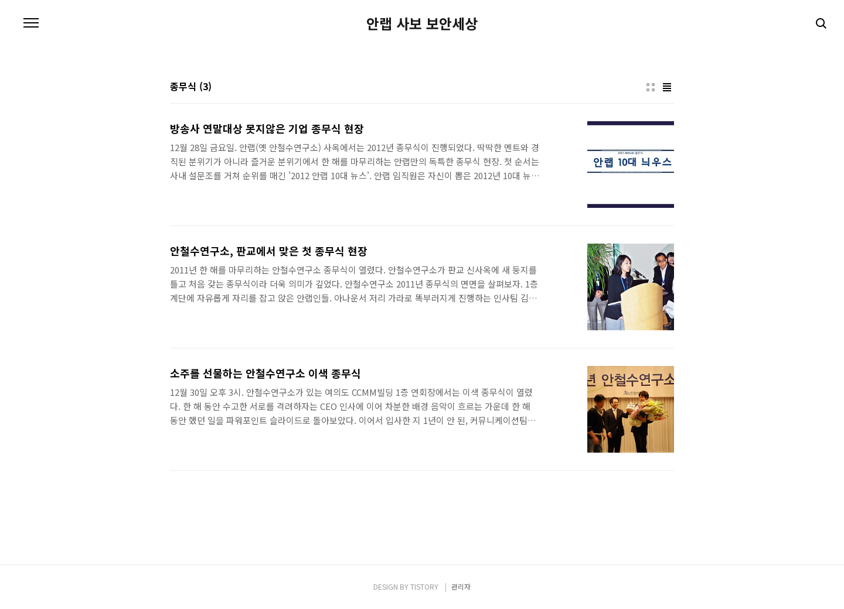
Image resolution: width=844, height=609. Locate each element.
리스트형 (667, 87)
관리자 (461, 586)
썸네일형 (651, 87)
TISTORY (424, 586)
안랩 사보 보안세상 (422, 23)
